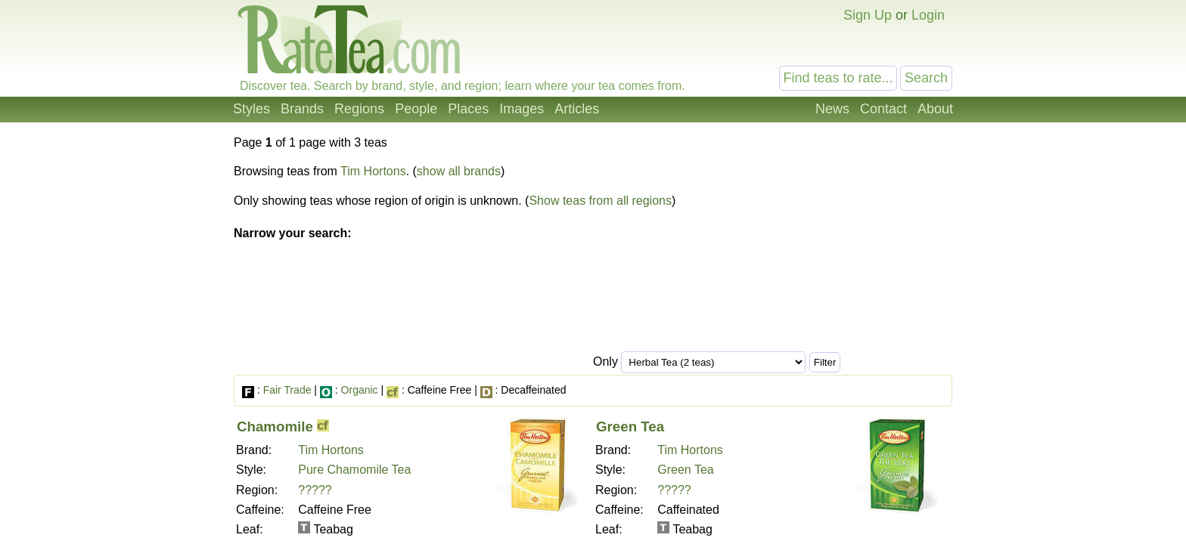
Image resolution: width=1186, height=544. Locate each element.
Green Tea (630, 426)
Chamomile (275, 426)
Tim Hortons (373, 171)
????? (315, 490)
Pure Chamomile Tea (354, 469)
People (416, 108)
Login (928, 15)
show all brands (459, 171)
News (832, 108)
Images (521, 108)
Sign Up (867, 15)
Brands (302, 108)
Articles (576, 108)
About (935, 108)
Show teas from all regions (600, 200)
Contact (883, 108)
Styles (251, 108)
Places (468, 108)
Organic (359, 390)
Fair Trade (287, 390)
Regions (359, 108)
